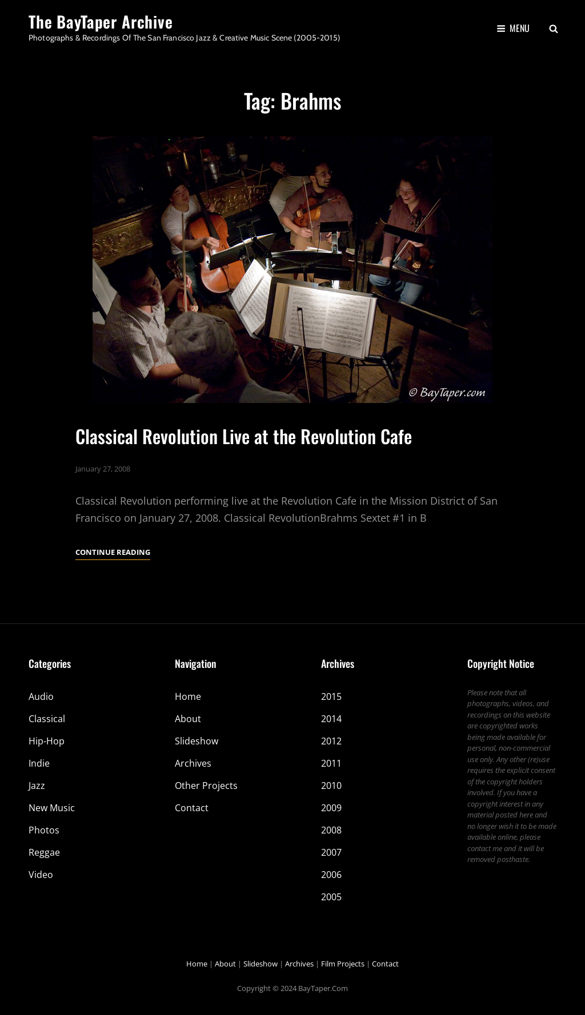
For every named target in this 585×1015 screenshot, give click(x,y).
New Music (52, 807)
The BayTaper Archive (101, 21)
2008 (331, 830)
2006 (331, 874)
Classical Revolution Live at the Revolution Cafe (243, 435)
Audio (41, 696)
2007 (331, 852)
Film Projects (342, 963)
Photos (44, 830)
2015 (331, 696)
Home (188, 696)
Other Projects (206, 785)
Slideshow (196, 741)
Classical (47, 718)
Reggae (44, 852)
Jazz (37, 785)
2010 (331, 785)
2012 (331, 741)
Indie (39, 763)
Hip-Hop (47, 741)
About (188, 718)
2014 (331, 718)
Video (41, 874)
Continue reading (112, 552)
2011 (331, 763)
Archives (193, 763)
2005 (331, 897)
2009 (331, 807)
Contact (192, 807)
